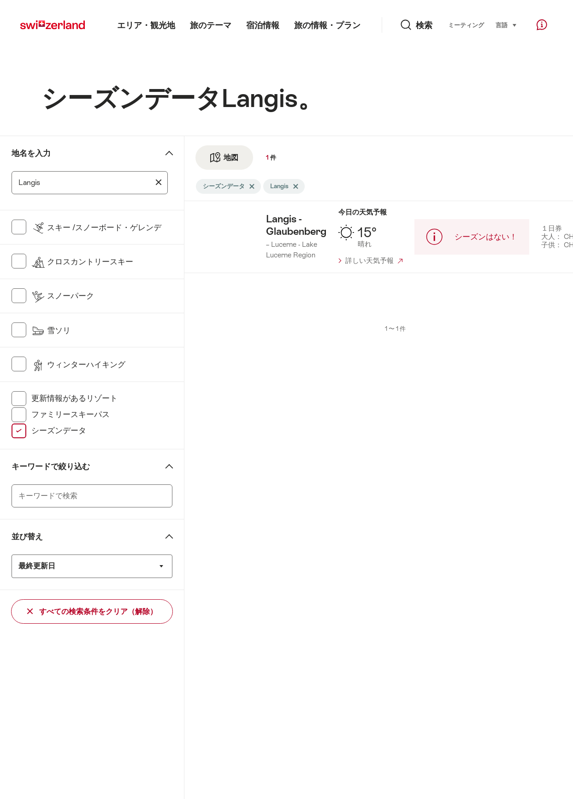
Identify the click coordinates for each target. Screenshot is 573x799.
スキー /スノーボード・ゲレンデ (96, 227)
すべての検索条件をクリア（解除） (92, 611)
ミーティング (466, 25)
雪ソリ (51, 330)
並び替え (27, 536)
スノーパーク (62, 295)
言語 (506, 24)
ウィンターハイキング (78, 364)
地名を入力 (31, 153)
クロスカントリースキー (82, 261)
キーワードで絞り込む (51, 466)
